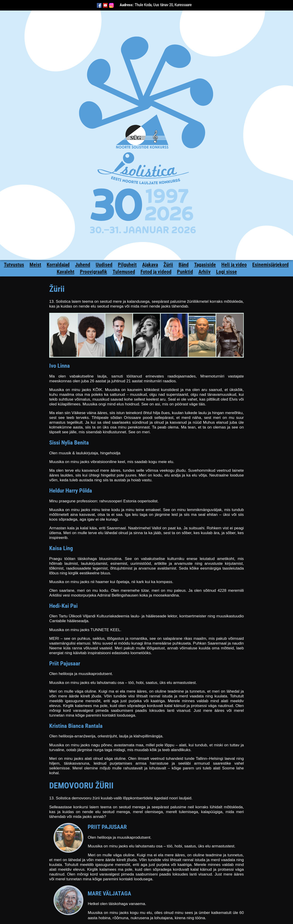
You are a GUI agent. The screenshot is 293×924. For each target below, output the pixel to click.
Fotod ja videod (156, 272)
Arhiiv (204, 272)
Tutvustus (14, 265)
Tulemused (124, 272)
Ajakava (150, 265)
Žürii (168, 265)
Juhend (82, 265)
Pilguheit (127, 265)
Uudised (104, 265)
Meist (35, 265)
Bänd (184, 265)
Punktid (185, 272)
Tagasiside (205, 265)
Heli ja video (234, 265)
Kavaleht (65, 272)
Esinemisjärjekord (270, 265)
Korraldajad (58, 265)
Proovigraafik (93, 272)
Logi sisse (226, 272)
